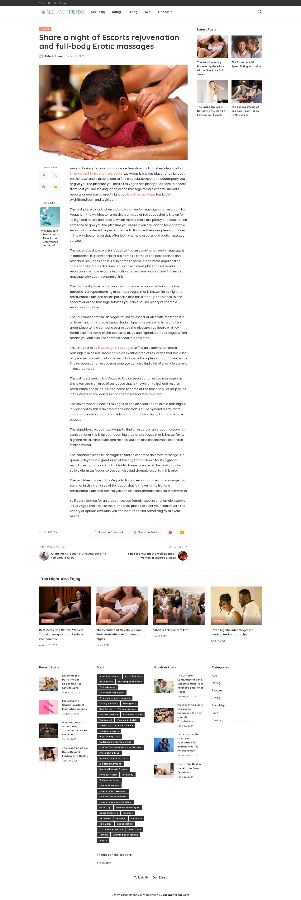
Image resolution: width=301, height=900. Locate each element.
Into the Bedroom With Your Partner (120, 747)
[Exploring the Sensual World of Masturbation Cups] (48, 707)
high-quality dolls (109, 736)
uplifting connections (125, 834)
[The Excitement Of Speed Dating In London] (247, 46)
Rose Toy (105, 807)
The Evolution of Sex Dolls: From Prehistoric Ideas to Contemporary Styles (120, 634)
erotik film (104, 863)
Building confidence (130, 681)
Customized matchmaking (114, 698)
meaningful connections (113, 758)
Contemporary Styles (111, 692)
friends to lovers (109, 731)
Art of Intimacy (133, 676)
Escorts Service (108, 714)
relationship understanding (115, 802)
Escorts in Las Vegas (142, 194)
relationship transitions (113, 796)
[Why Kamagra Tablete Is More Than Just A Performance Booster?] (50, 217)
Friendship (218, 705)
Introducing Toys (109, 753)
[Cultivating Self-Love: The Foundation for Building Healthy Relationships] (164, 749)
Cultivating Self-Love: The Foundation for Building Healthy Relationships (188, 746)
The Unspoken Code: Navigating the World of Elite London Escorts (212, 110)
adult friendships (109, 676)
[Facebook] (43, 176)
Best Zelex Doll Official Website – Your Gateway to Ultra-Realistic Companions (64, 634)
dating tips (129, 703)
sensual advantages (127, 807)
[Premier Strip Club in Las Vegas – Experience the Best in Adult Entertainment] (164, 719)
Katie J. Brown (54, 56)
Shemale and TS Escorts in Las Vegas (97, 173)
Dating (45, 29)
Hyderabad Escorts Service (115, 742)
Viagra (103, 840)
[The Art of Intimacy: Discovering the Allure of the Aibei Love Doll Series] (212, 46)
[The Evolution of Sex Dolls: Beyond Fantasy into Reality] (48, 756)
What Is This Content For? (172, 630)
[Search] (259, 12)
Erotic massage (127, 709)
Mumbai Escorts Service (113, 769)
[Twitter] (55, 176)
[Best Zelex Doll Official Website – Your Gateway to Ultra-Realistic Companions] (65, 606)
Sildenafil (136, 818)
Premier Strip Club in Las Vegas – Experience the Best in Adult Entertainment (189, 717)
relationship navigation (112, 791)
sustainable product (111, 829)
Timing (103, 834)
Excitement (105, 720)
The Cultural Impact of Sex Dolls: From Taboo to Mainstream (246, 110)
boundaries (106, 681)
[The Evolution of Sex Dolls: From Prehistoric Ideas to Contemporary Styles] (122, 606)
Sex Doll (128, 813)
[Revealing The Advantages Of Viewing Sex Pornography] (236, 606)
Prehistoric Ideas (109, 780)
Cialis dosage (107, 687)
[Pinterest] (43, 187)
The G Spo (135, 829)
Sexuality (217, 720)
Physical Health (108, 774)
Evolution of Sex (132, 714)
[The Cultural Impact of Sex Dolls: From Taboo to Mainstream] (247, 91)
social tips (105, 823)
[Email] (55, 187)
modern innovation (110, 763)
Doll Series (105, 709)
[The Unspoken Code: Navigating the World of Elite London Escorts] (212, 91)
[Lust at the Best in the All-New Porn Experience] (164, 774)
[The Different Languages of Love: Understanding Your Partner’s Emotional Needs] (164, 688)
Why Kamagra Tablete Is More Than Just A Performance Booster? (49, 238)
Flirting (216, 698)
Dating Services (108, 703)
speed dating (125, 823)
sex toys (121, 818)
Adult (215, 675)
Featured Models (127, 720)
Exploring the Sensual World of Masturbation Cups (75, 705)
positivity (127, 774)
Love (215, 713)
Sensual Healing (108, 813)
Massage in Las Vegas (117, 348)
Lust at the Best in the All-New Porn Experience (189, 772)
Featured (217, 690)
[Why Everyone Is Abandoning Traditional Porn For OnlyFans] (48, 731)
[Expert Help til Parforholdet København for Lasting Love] (48, 684)
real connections (109, 785)
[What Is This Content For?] (179, 606)
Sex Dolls (104, 818)
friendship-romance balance (116, 725)
